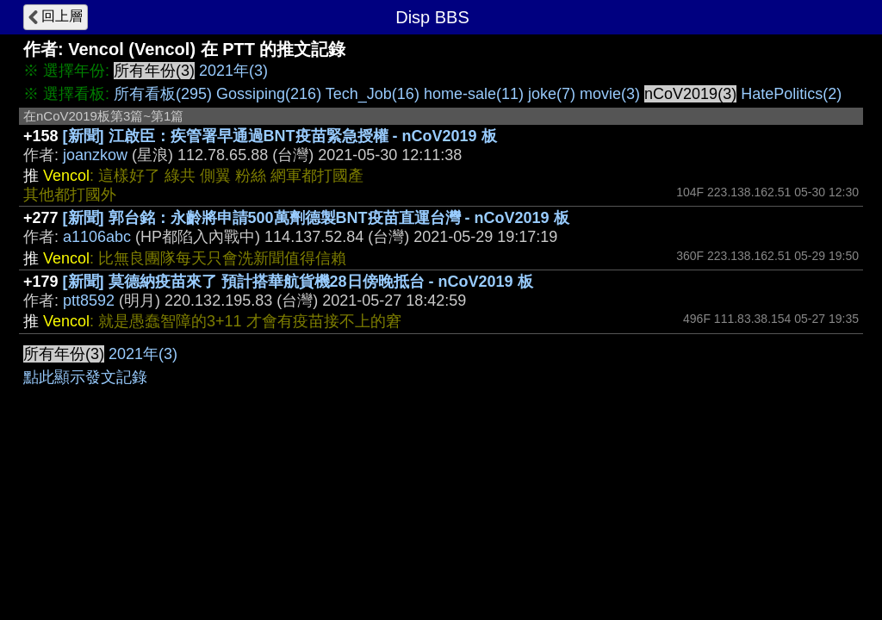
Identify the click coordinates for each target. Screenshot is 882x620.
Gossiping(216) (268, 93)
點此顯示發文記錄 (85, 377)
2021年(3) (233, 70)
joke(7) (551, 93)
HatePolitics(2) (791, 93)
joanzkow (95, 155)
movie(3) (610, 93)
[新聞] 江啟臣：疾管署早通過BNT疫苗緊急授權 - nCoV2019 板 (280, 136)
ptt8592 (89, 300)
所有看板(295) (163, 93)
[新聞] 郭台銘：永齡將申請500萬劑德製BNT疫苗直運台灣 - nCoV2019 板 (316, 217)
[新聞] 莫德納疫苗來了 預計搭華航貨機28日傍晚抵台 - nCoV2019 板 (298, 281)
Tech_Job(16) (372, 93)
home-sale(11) (474, 93)
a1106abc (97, 236)
